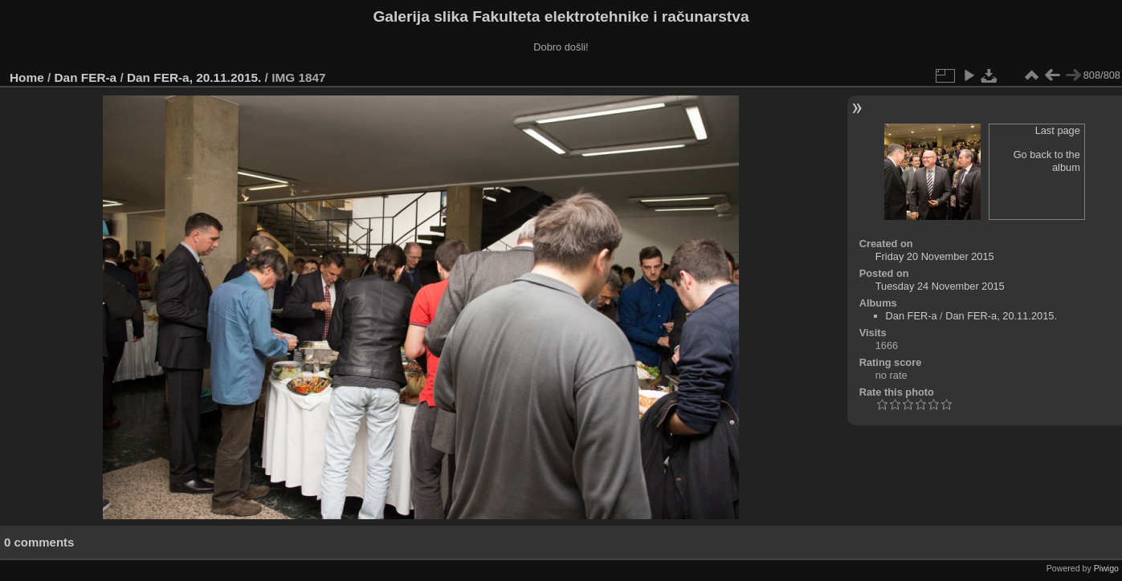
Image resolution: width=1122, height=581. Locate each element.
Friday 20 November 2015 (934, 256)
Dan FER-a (86, 77)
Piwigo (1106, 568)
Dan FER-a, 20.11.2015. (194, 77)
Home (27, 77)
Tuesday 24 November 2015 (940, 286)
